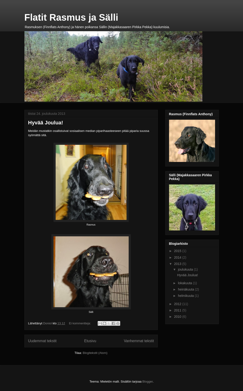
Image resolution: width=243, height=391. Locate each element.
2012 (178, 304)
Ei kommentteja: (80, 323)
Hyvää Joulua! (45, 123)
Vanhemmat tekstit (139, 341)
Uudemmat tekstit (42, 341)
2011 (178, 310)
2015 (178, 251)
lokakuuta (185, 283)
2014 (178, 257)
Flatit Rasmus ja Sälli (71, 17)
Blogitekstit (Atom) (95, 353)
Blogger (147, 381)
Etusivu (90, 341)
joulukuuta (186, 269)
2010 (178, 316)
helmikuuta (186, 296)
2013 (178, 264)
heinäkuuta (186, 289)
